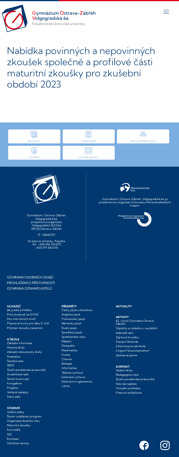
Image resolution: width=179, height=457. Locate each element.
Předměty (69, 306)
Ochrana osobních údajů (30, 277)
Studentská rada (17, 374)
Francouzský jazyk (73, 319)
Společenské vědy (74, 337)
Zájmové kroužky (127, 337)
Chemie (67, 359)
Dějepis (66, 341)
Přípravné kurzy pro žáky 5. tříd (28, 323)
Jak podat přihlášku (19, 310)
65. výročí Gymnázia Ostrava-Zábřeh (135, 322)
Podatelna (13, 356)
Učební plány (15, 412)
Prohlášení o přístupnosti (31, 283)
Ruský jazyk (69, 328)
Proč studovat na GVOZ (22, 314)
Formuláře (14, 429)
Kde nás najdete (126, 384)
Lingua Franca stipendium (132, 350)
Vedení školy (124, 370)
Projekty (12, 387)
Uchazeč (14, 306)
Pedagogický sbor (127, 374)
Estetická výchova (73, 377)
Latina (65, 386)
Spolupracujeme (126, 355)
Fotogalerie (14, 383)
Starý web (13, 396)
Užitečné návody (18, 443)
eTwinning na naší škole (131, 346)
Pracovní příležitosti (129, 392)
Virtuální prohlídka (128, 388)
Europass (13, 438)
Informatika (69, 368)
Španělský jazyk (72, 332)
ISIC (9, 434)
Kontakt (123, 366)
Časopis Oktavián (127, 341)
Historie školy (16, 347)
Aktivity (122, 317)
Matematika (69, 350)
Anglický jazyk (71, 314)
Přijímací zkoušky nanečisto (25, 328)
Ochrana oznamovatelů (29, 288)
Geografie (68, 345)
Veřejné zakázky (17, 392)
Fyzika (66, 354)
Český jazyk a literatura (77, 310)
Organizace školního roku (23, 421)
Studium (13, 408)
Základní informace (19, 343)
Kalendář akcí (124, 333)
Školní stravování (18, 379)
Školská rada (15, 361)
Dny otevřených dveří (21, 319)
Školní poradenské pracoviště (26, 370)
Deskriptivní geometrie (77, 381)
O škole (13, 339)
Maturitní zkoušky (19, 425)
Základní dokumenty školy (24, 352)
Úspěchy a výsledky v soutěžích (136, 328)
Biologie (67, 363)
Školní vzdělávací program (24, 416)
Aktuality (124, 306)
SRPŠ (10, 365)
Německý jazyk (72, 323)
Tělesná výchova (72, 372)
